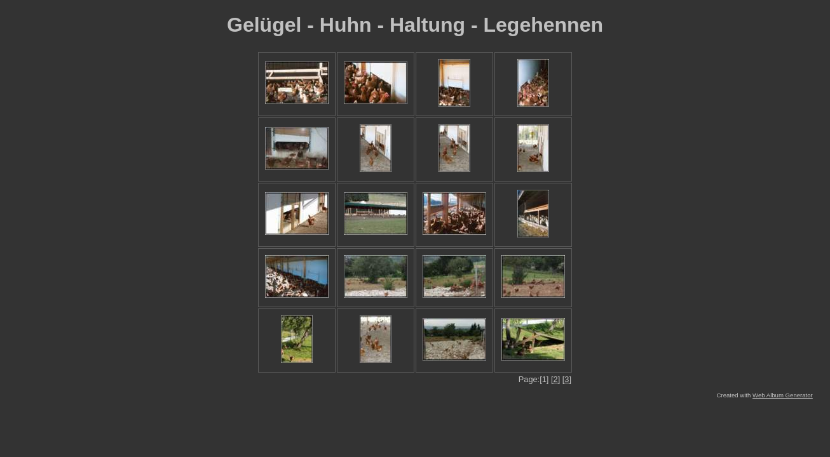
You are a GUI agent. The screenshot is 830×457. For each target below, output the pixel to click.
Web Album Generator (782, 395)
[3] (566, 379)
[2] (555, 379)
